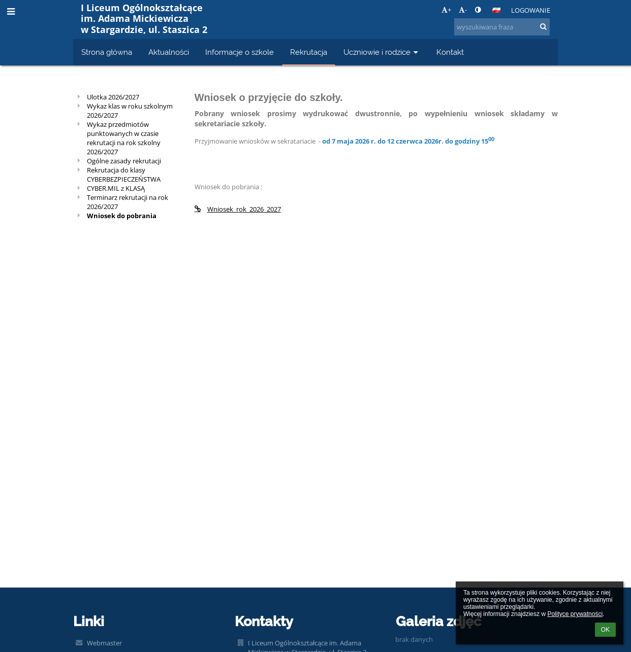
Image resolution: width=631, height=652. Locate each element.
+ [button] (446, 9)
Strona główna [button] (106, 52)
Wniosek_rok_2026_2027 (238, 209)
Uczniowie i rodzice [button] (381, 52)
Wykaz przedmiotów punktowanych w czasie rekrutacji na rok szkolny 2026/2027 (124, 138)
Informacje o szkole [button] (239, 52)
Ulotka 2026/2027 (113, 96)
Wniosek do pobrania (121, 215)
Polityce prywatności (575, 613)
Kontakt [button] (450, 52)
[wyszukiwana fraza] (502, 27)
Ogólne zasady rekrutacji (124, 160)
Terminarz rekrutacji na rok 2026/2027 (127, 202)
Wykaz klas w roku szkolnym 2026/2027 (130, 110)
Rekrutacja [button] (308, 52)
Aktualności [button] (168, 52)
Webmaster (104, 642)
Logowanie (530, 10)
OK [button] (605, 629)
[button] (496, 10)
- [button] (463, 9)
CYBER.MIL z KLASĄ (116, 188)
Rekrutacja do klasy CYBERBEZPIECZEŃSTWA (124, 174)
